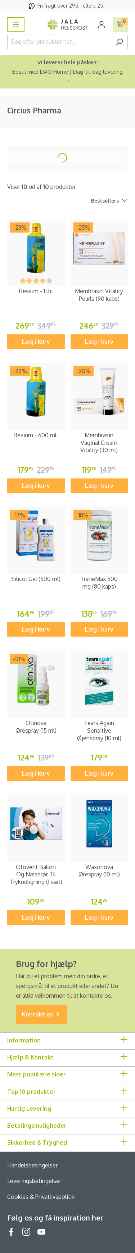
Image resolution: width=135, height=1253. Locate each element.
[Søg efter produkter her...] (59, 42)
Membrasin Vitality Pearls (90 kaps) (99, 294)
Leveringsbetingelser (34, 1180)
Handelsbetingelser (32, 1165)
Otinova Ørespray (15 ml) (36, 726)
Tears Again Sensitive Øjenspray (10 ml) (99, 730)
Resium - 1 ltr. (36, 291)
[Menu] (15, 24)
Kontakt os (41, 1014)
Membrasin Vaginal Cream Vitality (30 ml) (99, 443)
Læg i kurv (36, 341)
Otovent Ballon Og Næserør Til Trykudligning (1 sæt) (36, 874)
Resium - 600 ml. (36, 435)
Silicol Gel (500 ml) (35, 578)
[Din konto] (101, 24)
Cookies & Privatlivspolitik (41, 1196)
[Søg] (119, 42)
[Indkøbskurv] (120, 24)
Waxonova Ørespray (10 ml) (99, 870)
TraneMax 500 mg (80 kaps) (99, 582)
